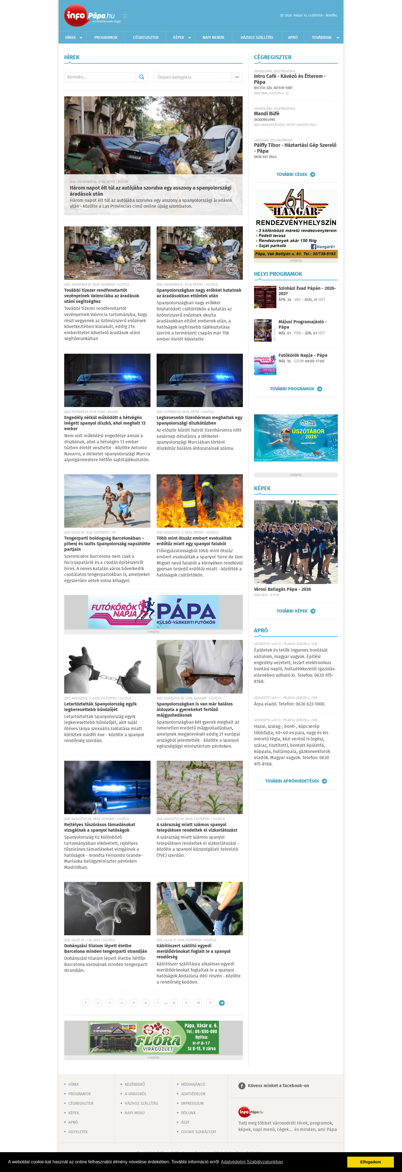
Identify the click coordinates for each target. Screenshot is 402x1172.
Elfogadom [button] (370, 1162)
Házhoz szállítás (257, 38)
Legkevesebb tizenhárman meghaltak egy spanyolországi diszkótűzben (199, 420)
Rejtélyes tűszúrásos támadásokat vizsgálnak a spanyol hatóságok (99, 827)
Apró (293, 38)
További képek (292, 611)
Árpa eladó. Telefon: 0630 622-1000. (290, 704)
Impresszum (192, 1104)
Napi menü (135, 1113)
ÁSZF (185, 1123)
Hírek (70, 38)
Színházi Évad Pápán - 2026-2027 (307, 291)
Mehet (141, 77)
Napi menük (213, 38)
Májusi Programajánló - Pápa (303, 325)
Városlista (125, 16)
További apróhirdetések (292, 781)
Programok (106, 38)
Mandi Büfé (266, 114)
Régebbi (221, 1002)
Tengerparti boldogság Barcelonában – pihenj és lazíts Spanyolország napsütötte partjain (107, 544)
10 (198, 1003)
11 (210, 1003)
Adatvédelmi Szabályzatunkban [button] (252, 1161)
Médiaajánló (193, 1085)
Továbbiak (322, 38)
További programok (292, 388)
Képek (178, 38)
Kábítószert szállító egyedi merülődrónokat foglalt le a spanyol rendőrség (194, 952)
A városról (136, 1094)
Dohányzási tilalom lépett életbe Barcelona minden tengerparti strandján (105, 949)
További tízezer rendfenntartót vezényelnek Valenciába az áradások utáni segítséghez (101, 296)
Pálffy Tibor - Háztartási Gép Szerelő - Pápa (295, 148)
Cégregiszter (146, 38)
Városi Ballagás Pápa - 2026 (282, 589)
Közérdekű (135, 1085)
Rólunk (188, 1113)
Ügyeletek (78, 1132)
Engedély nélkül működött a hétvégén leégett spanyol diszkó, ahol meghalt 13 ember (104, 423)
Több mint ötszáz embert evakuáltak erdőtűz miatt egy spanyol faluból (194, 541)
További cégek (292, 174)
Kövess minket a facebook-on (278, 1085)
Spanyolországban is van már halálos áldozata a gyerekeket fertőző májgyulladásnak (195, 710)
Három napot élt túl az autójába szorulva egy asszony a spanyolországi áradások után (150, 191)
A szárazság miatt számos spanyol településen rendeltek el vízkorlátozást (197, 827)
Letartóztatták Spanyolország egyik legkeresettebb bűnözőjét (100, 707)
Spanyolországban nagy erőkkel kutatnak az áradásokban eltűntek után (199, 293)
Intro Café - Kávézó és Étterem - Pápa (290, 79)
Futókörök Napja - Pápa (303, 355)
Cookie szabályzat (198, 1132)
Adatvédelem (193, 1094)
